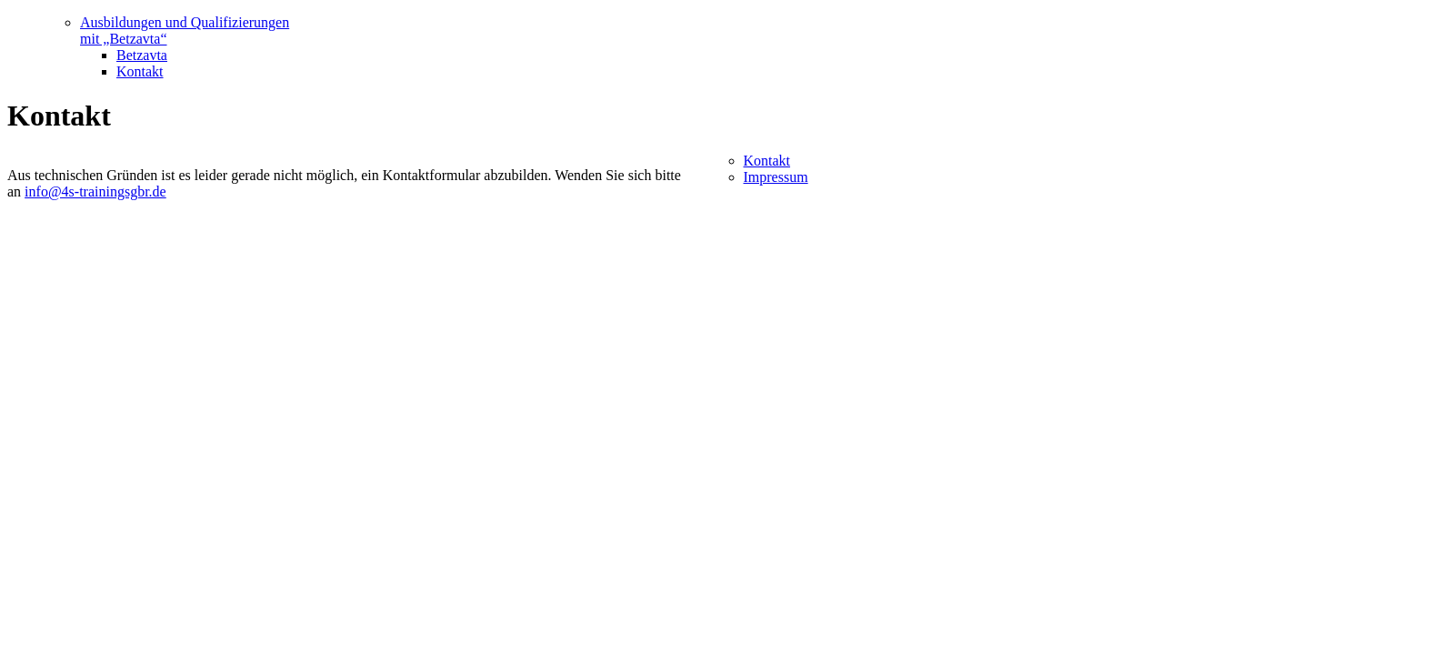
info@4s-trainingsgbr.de (95, 191)
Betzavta (141, 55)
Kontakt (140, 71)
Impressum (776, 177)
